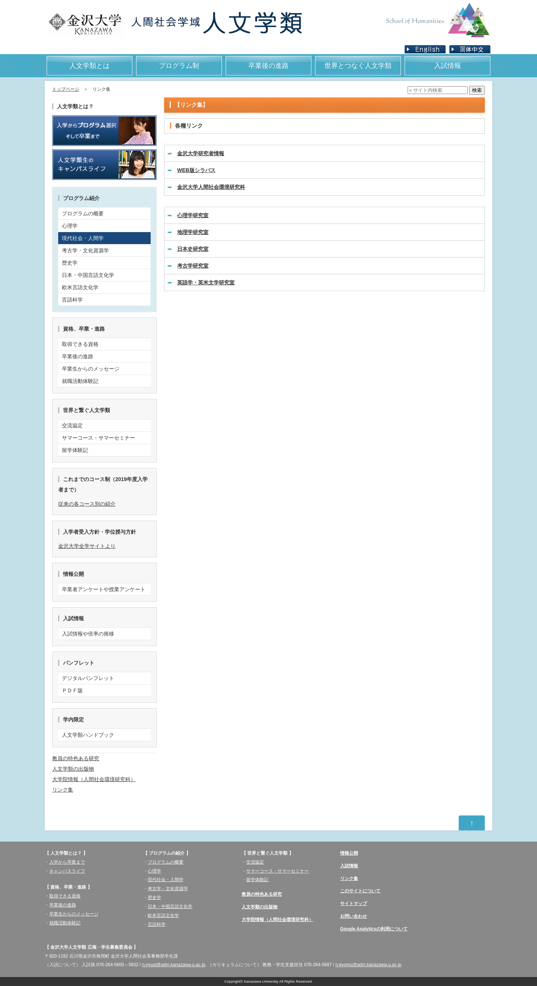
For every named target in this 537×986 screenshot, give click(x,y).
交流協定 (255, 862)
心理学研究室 (192, 215)
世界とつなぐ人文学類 (358, 65)
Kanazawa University (261, 981)
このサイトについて (360, 890)
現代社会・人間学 (165, 879)
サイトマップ (353, 903)
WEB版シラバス (196, 170)
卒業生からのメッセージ (73, 914)
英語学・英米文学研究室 (206, 282)
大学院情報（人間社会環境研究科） (94, 779)
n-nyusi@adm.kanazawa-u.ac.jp (173, 964)
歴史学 (154, 897)
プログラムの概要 (165, 862)
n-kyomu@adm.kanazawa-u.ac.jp (369, 964)
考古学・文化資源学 (168, 888)
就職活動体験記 (65, 923)
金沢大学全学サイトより (87, 546)
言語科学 (157, 924)
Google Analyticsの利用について (374, 929)
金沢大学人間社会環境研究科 (211, 187)
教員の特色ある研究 (75, 758)
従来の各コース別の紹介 (87, 504)
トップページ (65, 89)
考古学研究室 (192, 266)
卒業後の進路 (268, 65)
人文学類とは (89, 65)
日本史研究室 (192, 249)
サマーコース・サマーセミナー (277, 871)
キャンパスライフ (67, 871)
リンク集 (62, 790)
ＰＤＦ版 (72, 690)
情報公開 (349, 853)
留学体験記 (257, 879)
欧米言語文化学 (163, 915)
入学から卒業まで (67, 862)
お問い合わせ (353, 916)
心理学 (154, 871)
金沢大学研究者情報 (200, 153)
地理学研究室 (192, 232)
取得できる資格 (65, 896)
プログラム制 (179, 65)
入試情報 (447, 65)
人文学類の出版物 (73, 769)
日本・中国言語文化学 (170, 906)
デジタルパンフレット (88, 678)
